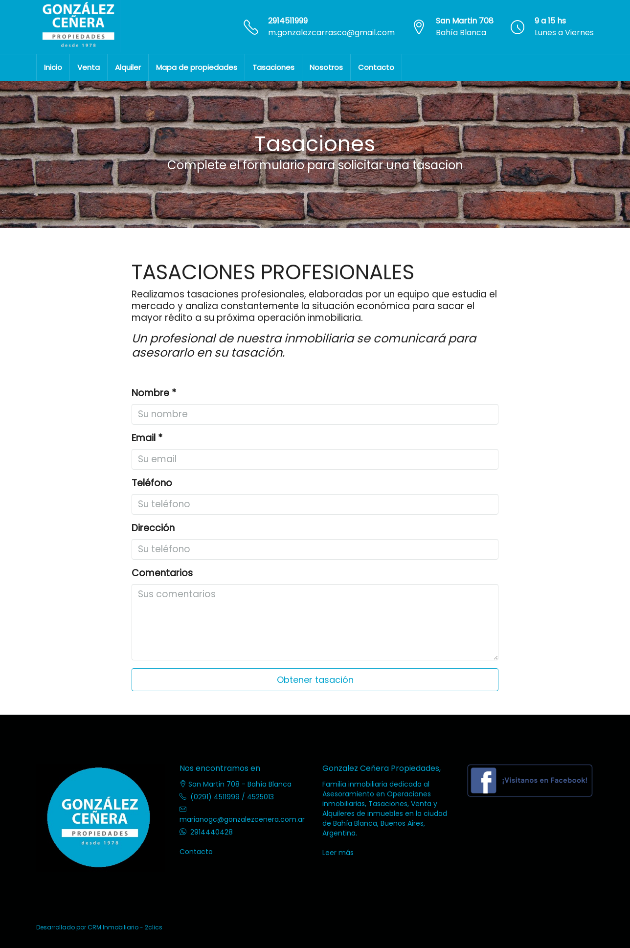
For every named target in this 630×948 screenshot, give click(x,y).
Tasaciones (273, 67)
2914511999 (288, 20)
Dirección (153, 528)
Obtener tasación (315, 680)
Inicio (53, 67)
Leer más (338, 853)
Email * (147, 438)
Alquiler (128, 67)
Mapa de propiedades (196, 67)
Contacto (376, 67)
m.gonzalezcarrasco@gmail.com (331, 32)
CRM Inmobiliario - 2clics (125, 927)
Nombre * (154, 393)
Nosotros (326, 67)
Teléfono (152, 483)
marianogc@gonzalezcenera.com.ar (242, 819)
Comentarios (162, 573)
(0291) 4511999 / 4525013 (232, 797)
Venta (88, 67)
